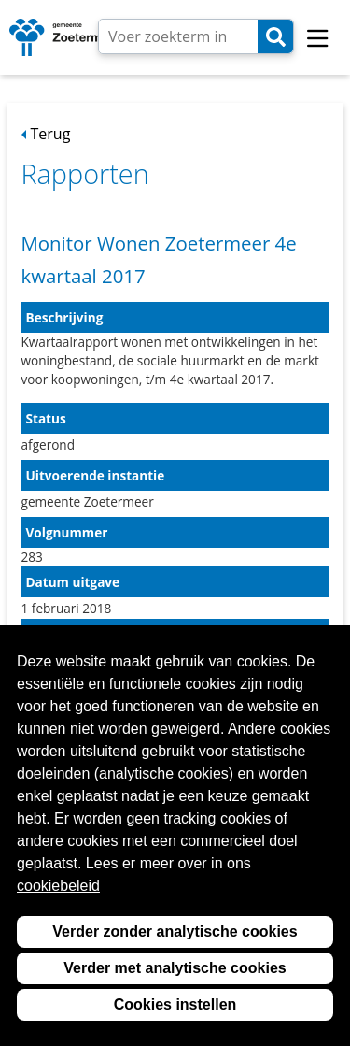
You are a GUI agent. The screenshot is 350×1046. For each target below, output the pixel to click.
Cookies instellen (175, 1004)
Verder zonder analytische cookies (174, 931)
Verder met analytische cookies (174, 968)
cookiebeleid (58, 886)
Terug (51, 133)
